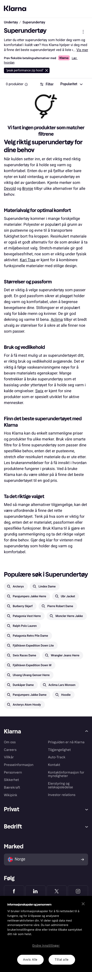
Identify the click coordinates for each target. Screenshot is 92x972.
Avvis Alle (30, 959)
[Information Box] (26, 84)
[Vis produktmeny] (83, 32)
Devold (10, 188)
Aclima (57, 319)
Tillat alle (62, 959)
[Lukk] (83, 903)
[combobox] (71, 84)
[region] (46, 934)
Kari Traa (27, 260)
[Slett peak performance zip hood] (27, 70)
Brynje (27, 188)
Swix (39, 391)
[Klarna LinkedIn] (35, 891)
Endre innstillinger (46, 945)
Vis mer (82, 50)
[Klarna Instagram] (78, 891)
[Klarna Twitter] (57, 891)
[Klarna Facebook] (14, 891)
